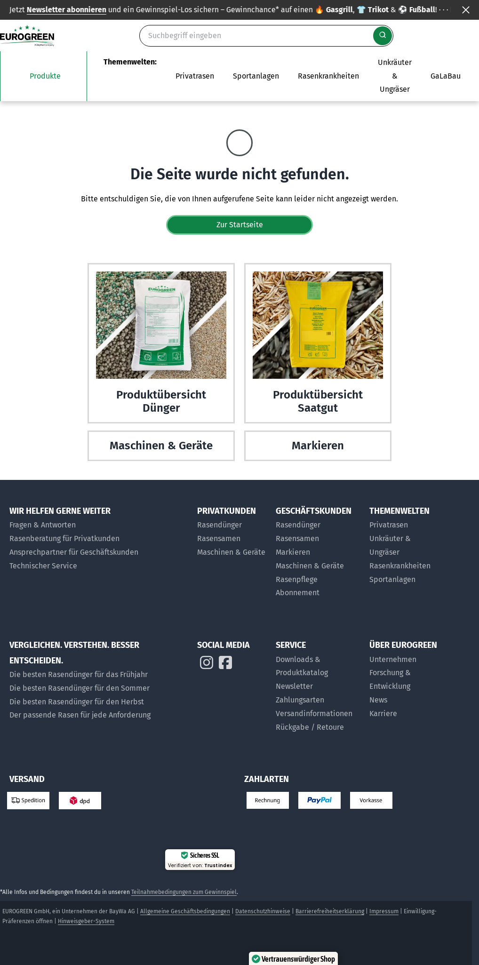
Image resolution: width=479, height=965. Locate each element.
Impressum (384, 911)
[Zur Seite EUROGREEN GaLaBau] (445, 76)
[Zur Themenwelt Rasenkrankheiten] (328, 76)
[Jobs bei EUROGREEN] (403, 714)
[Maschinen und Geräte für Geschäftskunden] (318, 566)
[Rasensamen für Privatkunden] (231, 539)
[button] (443, 928)
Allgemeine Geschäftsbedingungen (185, 911)
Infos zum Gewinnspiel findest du (375, 9)
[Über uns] (403, 660)
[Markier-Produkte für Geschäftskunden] (318, 552)
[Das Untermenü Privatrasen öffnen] (195, 76)
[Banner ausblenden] (465, 9)
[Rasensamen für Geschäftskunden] (318, 539)
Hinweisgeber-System (86, 921)
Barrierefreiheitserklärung (329, 911)
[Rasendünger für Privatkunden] (231, 525)
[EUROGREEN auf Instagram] (206, 665)
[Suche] (266, 36)
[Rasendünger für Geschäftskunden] (318, 525)
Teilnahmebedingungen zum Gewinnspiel (184, 892)
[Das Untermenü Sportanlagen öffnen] (256, 76)
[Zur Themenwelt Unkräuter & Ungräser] (394, 76)
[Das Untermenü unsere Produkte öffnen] (43, 76)
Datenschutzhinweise (262, 911)
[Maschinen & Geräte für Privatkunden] (231, 552)
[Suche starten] (382, 35)
